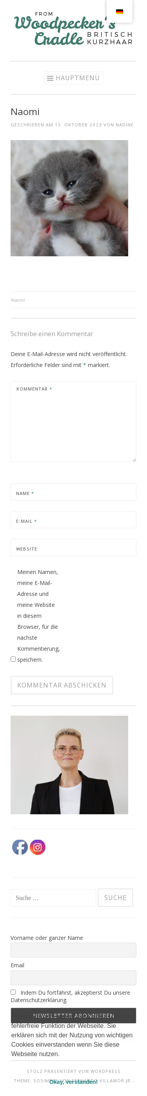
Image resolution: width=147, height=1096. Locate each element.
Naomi (18, 300)
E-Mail (26, 521)
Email (17, 965)
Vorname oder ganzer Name (47, 937)
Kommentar (34, 389)
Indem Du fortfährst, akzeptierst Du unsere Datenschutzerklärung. (70, 996)
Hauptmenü (78, 78)
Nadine (125, 125)
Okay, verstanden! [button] (73, 1082)
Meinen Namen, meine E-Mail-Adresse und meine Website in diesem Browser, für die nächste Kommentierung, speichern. (38, 615)
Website (26, 549)
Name (25, 493)
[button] (12, 1064)
